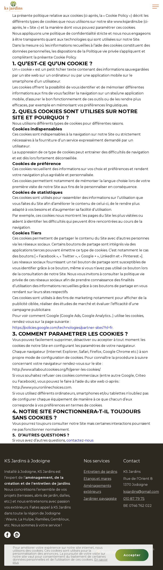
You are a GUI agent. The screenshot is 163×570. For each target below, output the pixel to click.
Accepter (132, 555)
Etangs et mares (97, 479)
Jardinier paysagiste (100, 499)
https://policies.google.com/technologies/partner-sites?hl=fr (62, 328)
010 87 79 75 (134, 499)
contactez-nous (79, 440)
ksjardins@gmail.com (141, 492)
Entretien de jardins (100, 472)
